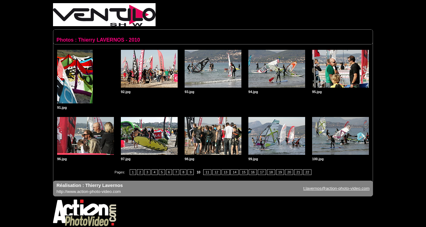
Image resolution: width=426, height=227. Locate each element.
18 (271, 172)
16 (253, 172)
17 (262, 172)
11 (207, 172)
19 (280, 172)
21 (298, 172)
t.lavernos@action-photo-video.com (336, 188)
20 (289, 172)
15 (244, 172)
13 (226, 172)
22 (307, 172)
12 (216, 172)
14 (234, 172)
